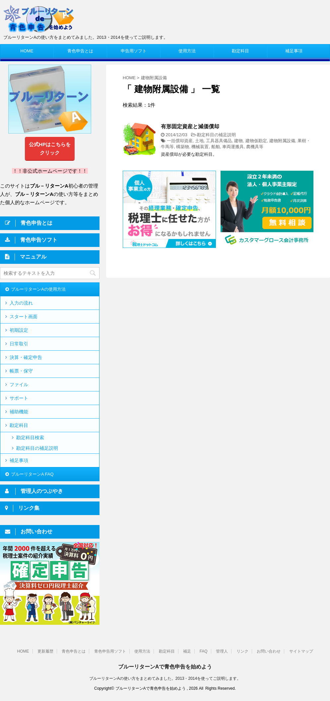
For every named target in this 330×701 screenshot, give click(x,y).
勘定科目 (240, 50)
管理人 (222, 651)
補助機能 (19, 411)
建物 (238, 140)
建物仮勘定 (256, 140)
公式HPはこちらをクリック (50, 148)
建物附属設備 (282, 140)
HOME (27, 50)
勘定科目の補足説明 (216, 134)
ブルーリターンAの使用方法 (38, 289)
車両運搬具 (233, 146)
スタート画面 (23, 316)
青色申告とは (80, 50)
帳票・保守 (21, 371)
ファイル (19, 384)
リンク (242, 651)
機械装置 (200, 146)
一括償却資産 (180, 140)
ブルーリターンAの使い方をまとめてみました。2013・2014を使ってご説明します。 (165, 678)
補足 (187, 651)
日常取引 (19, 343)
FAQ (204, 651)
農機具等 (254, 146)
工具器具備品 (219, 140)
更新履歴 (45, 651)
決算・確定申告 (26, 357)
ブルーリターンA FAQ (32, 474)
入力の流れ (21, 303)
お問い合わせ (269, 651)
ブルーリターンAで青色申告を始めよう (165, 667)
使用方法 (187, 50)
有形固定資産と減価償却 (190, 126)
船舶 (215, 146)
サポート (19, 398)
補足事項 (293, 50)
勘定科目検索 (30, 437)
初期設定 (19, 330)
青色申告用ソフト (110, 651)
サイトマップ (301, 651)
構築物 (182, 146)
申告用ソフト (134, 50)
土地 (199, 140)
